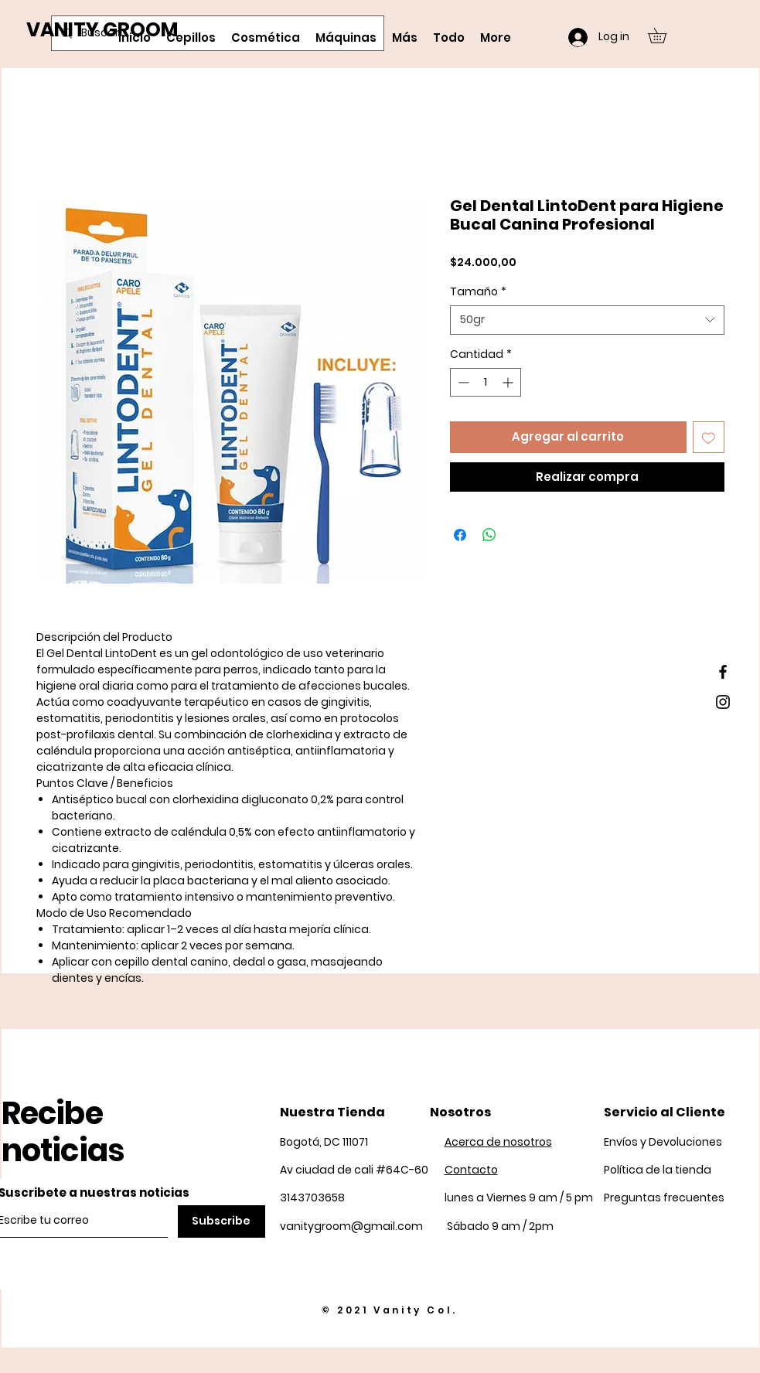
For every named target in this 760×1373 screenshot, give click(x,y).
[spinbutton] (485, 382)
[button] (664, 35)
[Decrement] (462, 382)
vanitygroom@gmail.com (351, 1226)
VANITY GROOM (102, 29)
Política (657, 1169)
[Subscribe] (221, 1221)
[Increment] (509, 382)
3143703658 (312, 1197)
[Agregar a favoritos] (708, 437)
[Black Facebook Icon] (723, 672)
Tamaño (478, 291)
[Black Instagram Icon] (723, 702)
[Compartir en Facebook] (460, 535)
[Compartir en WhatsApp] (489, 535)
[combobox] (587, 320)
